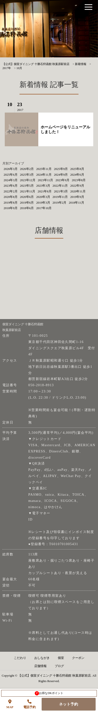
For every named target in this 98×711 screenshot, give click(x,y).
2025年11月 (44, 169)
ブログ (59, 666)
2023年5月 (27, 185)
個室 (61, 658)
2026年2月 (27, 169)
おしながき (42, 658)
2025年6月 (11, 174)
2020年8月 (11, 197)
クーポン (78, 658)
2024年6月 (77, 174)
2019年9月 (77, 197)
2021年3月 (61, 191)
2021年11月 (27, 191)
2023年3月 (43, 185)
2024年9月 (61, 174)
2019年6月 (27, 202)
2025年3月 (27, 174)
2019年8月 (11, 202)
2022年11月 (60, 185)
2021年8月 (45, 191)
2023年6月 (11, 185)
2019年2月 (60, 202)
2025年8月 (77, 169)
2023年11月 (45, 180)
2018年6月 (27, 208)
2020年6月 (27, 197)
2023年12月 (27, 180)
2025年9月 (61, 169)
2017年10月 (44, 208)
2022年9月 (77, 185)
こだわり (20, 658)
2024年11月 (44, 174)
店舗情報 (40, 666)
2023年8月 (79, 180)
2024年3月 (11, 180)
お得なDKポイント (49, 693)
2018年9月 (11, 208)
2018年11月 (76, 202)
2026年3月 (11, 169)
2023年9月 (62, 180)
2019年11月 (60, 197)
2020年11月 (78, 191)
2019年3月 (43, 202)
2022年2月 (11, 191)
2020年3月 (43, 197)
